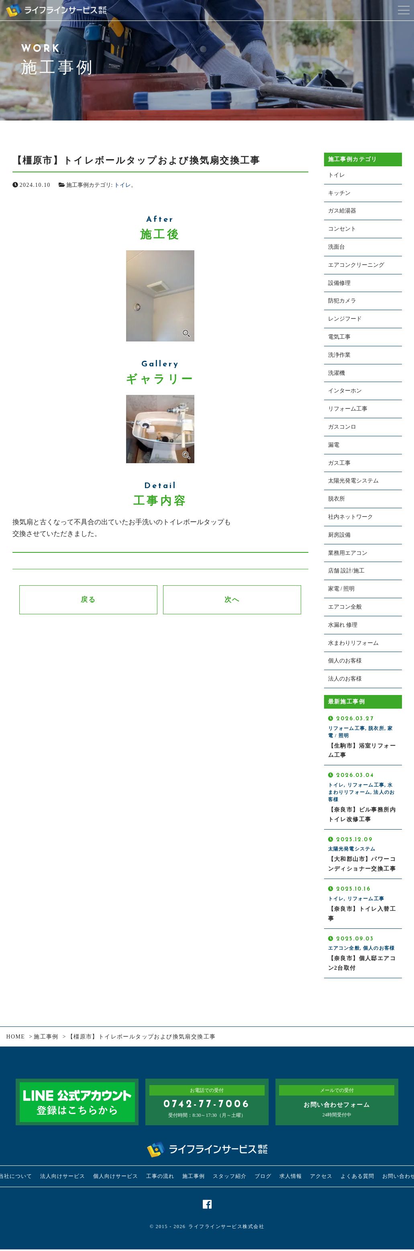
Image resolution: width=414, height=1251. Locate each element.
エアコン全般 (345, 607)
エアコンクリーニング (356, 265)
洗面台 (336, 247)
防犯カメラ (342, 301)
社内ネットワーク (350, 517)
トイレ (122, 185)
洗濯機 (336, 373)
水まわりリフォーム (353, 643)
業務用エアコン (347, 553)
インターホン (345, 391)
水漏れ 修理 (343, 625)
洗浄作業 (339, 355)
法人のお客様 (345, 679)
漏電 (333, 445)
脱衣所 (336, 499)
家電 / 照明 (341, 589)
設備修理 (339, 283)
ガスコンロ (342, 427)
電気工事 (339, 337)
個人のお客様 (345, 661)
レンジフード (345, 319)
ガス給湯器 (342, 211)
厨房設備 (339, 535)
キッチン (339, 193)
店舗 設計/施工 (346, 571)
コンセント (342, 229)
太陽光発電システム (353, 481)
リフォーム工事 (347, 409)
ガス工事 (339, 463)
